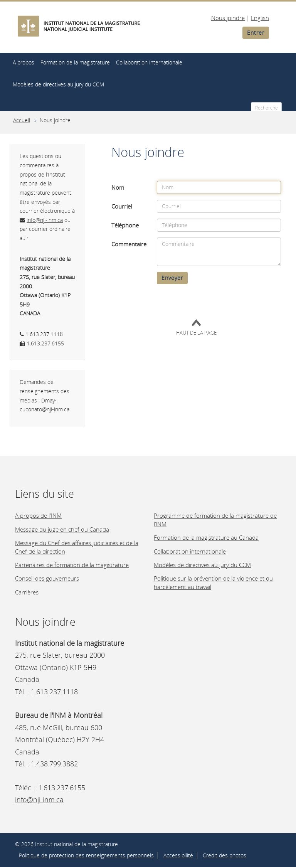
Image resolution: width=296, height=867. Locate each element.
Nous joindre (228, 18)
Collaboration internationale (149, 62)
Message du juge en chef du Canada (62, 529)
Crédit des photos (224, 855)
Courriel (121, 206)
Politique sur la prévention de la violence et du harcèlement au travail (213, 582)
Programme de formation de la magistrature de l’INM (215, 519)
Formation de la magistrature (75, 62)
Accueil (21, 120)
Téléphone (125, 225)
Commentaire (128, 244)
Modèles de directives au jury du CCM (58, 84)
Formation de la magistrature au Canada (206, 537)
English (260, 18)
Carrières (27, 592)
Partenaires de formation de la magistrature (72, 565)
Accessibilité (178, 855)
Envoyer (172, 277)
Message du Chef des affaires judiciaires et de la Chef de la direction (76, 547)
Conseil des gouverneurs (47, 578)
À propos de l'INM (38, 515)
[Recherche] (266, 107)
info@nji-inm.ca (45, 220)
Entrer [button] (255, 32)
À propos (23, 62)
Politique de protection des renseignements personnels (86, 855)
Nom (117, 187)
